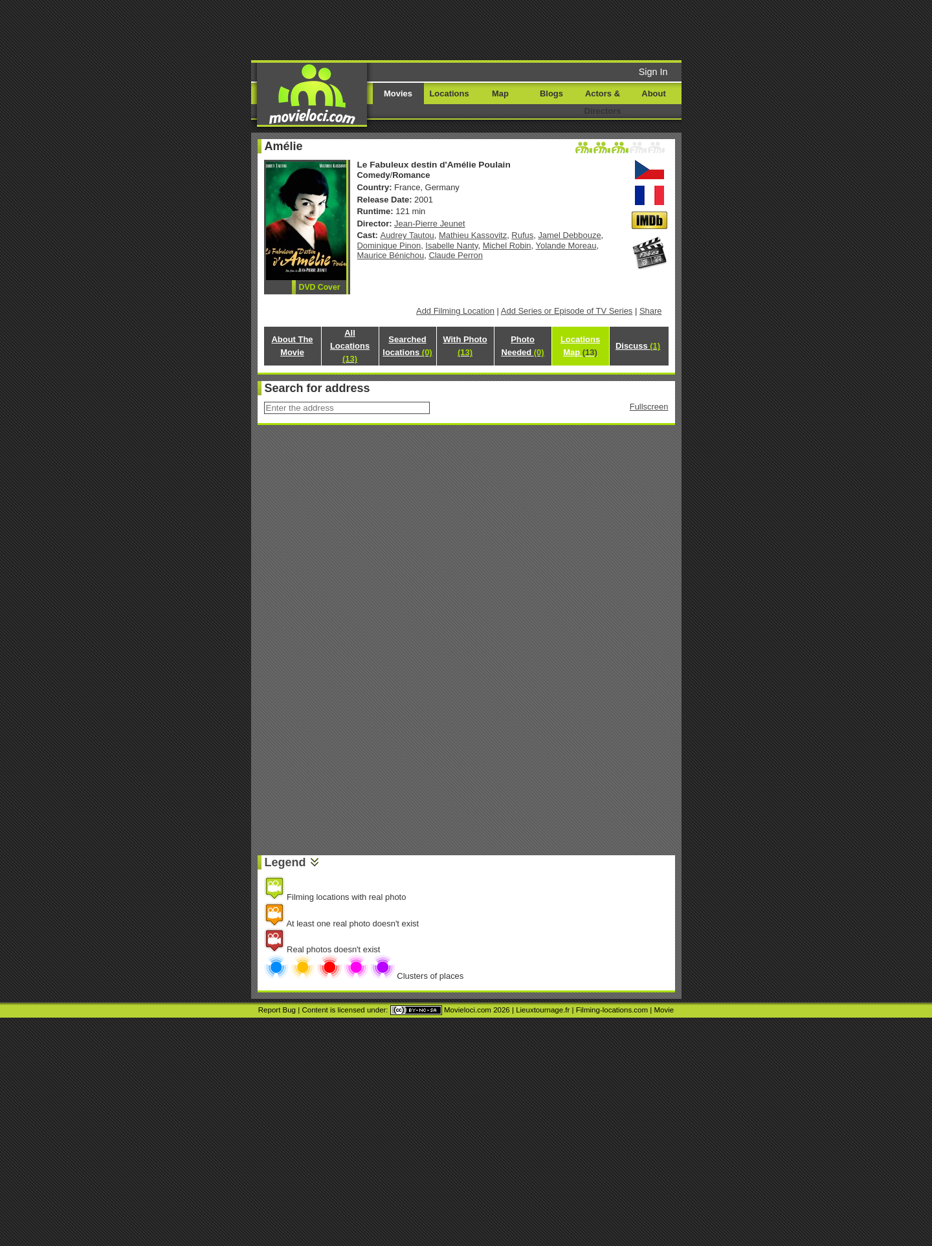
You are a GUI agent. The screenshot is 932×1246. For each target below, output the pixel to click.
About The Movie (292, 345)
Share (650, 311)
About (653, 93)
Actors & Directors (602, 102)
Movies (398, 93)
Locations (449, 93)
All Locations (350, 346)
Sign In (653, 72)
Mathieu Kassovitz (473, 235)
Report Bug (277, 1010)
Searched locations (407, 345)
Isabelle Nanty (451, 245)
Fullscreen (649, 406)
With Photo (465, 345)
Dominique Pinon (389, 245)
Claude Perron (455, 255)
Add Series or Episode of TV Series (567, 311)
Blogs (551, 93)
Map (500, 93)
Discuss (638, 346)
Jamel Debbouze (569, 235)
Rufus (522, 235)
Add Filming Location (455, 311)
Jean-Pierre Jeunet (429, 223)
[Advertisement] (565, 29)
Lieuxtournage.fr (543, 1010)
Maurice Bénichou (391, 255)
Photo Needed (522, 345)
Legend (285, 862)
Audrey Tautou (407, 235)
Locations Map (580, 345)
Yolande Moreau (566, 245)
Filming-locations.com (612, 1010)
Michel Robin (507, 245)
